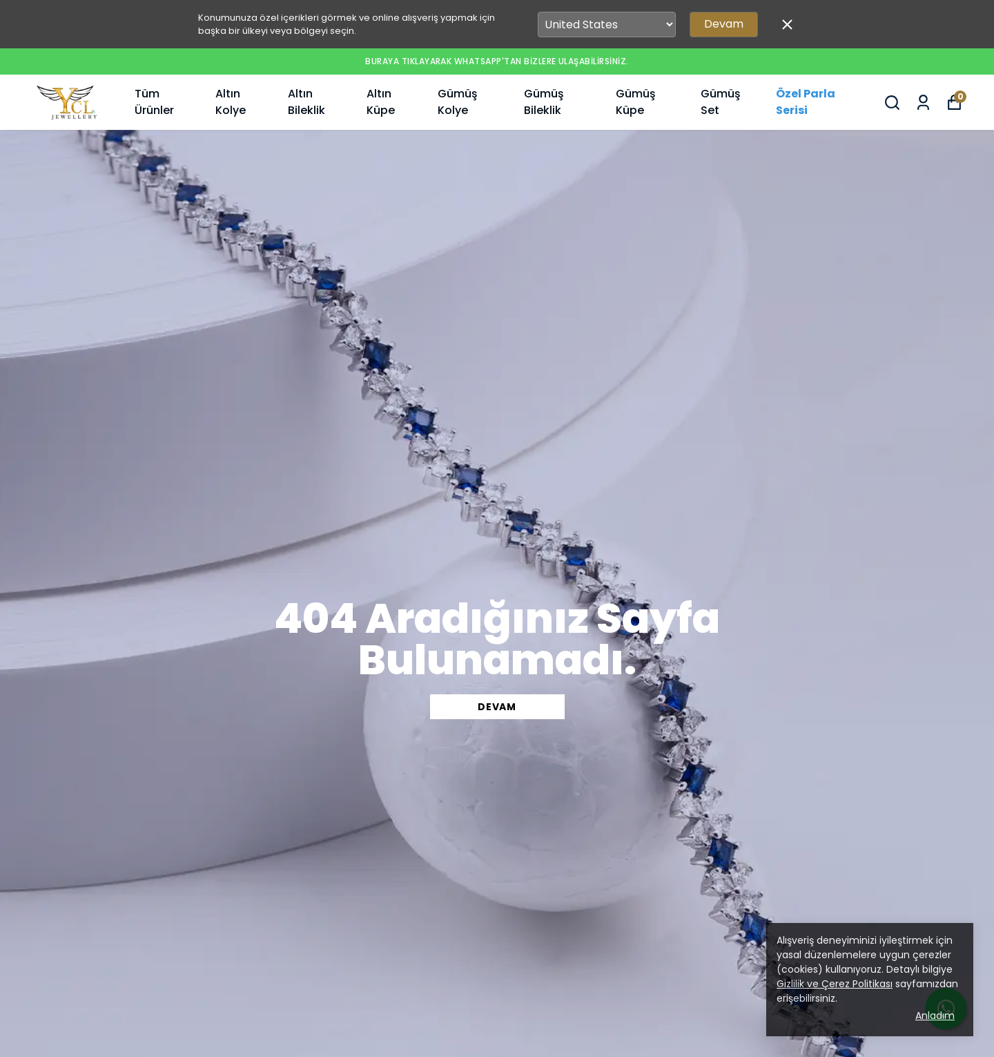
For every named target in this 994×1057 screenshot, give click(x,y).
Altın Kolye (230, 102)
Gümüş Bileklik (544, 102)
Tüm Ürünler (154, 102)
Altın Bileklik (306, 102)
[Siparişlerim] (923, 102)
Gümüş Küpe (636, 102)
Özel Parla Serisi (805, 102)
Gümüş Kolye (458, 102)
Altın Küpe (381, 102)
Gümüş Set (721, 102)
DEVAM (497, 707)
